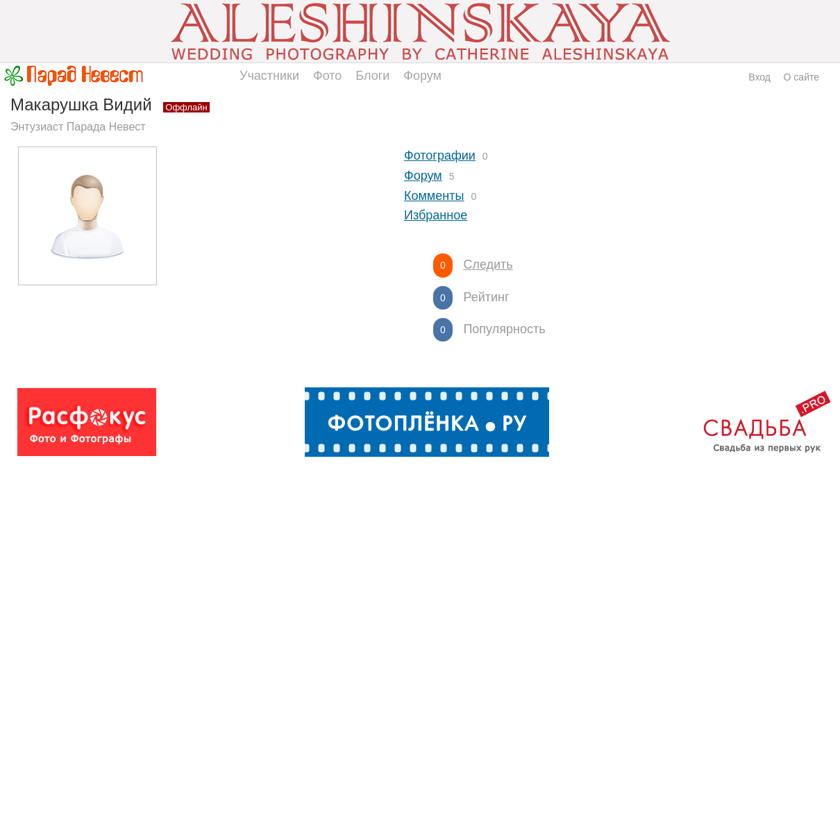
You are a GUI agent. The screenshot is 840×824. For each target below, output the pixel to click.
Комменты (434, 196)
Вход (759, 77)
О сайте (801, 77)
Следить (487, 264)
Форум (422, 76)
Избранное (435, 215)
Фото (327, 76)
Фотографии (440, 155)
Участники (269, 76)
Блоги (372, 76)
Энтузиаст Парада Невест (78, 127)
